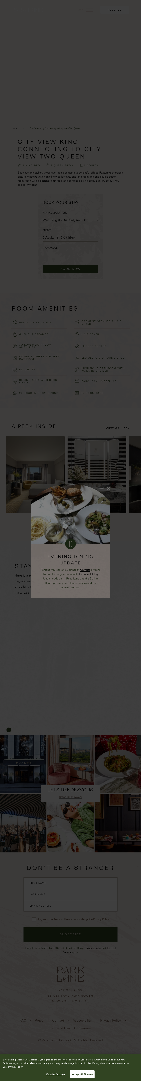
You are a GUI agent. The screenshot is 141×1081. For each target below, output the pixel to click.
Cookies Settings (55, 1074)
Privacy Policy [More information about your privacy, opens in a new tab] (15, 1066)
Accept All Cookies (82, 1074)
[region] (70, 1067)
